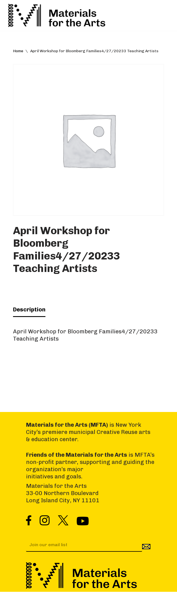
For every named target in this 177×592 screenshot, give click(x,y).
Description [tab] (29, 309)
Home (18, 51)
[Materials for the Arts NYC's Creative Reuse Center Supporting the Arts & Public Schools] (56, 15)
